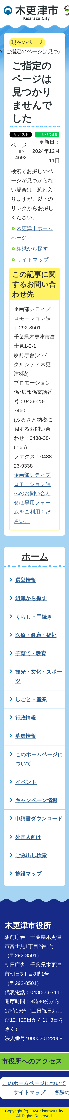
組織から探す (32, 249)
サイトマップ (33, 259)
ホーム (35, 557)
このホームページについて (34, 1083)
